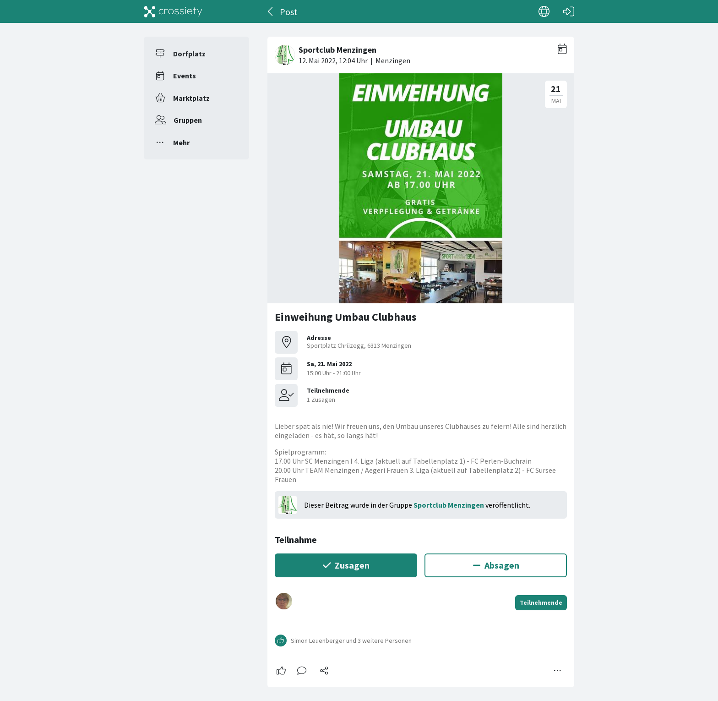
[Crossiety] (173, 11)
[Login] (569, 11)
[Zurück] (271, 11)
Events (184, 75)
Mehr (181, 142)
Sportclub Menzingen (448, 504)
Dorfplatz (189, 53)
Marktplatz (191, 98)
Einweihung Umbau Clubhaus (346, 317)
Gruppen (188, 120)
